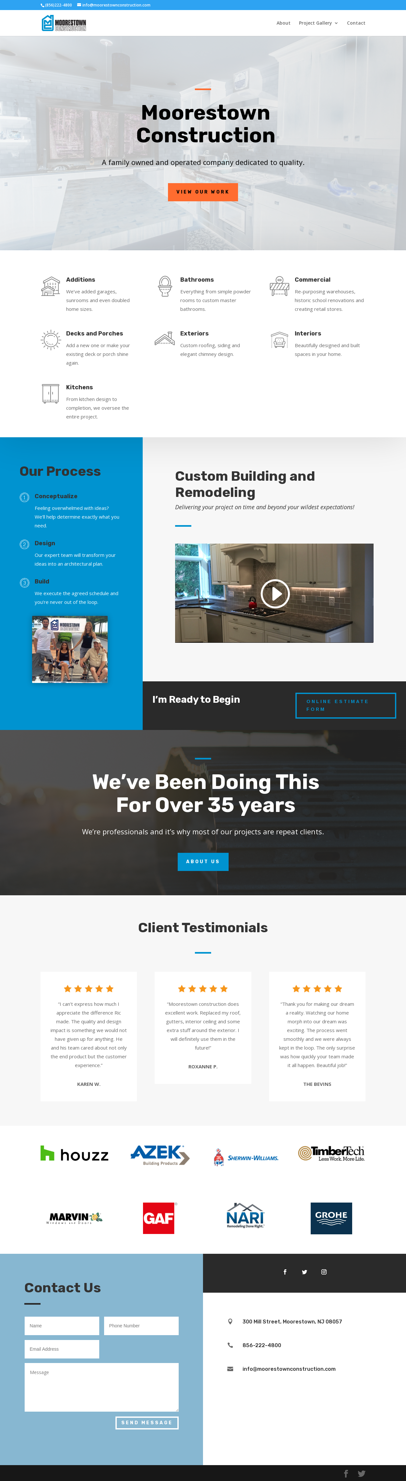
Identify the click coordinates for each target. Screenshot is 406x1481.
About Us (203, 861)
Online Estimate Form (337, 705)
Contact (356, 23)
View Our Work (203, 192)
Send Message (147, 1423)
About (284, 23)
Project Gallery (315, 23)
